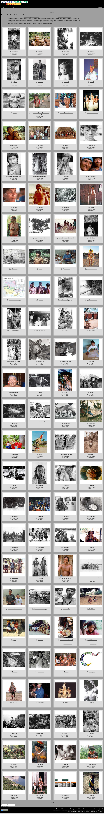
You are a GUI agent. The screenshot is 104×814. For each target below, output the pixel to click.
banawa (66, 207)
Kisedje (92, 702)
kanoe (92, 547)
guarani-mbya (66, 361)
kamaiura (15, 547)
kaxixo (66, 672)
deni (40, 269)
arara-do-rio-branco (66, 113)
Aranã (92, 82)
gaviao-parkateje (15, 330)
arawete (14, 145)
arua (66, 145)
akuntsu (40, 51)
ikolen (66, 392)
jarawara (15, 454)
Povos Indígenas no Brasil (31, 17)
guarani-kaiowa (41, 361)
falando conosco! (47, 23)
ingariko (14, 423)
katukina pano (93, 644)
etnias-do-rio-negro (15, 300)
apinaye (40, 82)
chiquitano (92, 238)
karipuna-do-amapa (40, 609)
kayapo (15, 702)
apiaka (15, 82)
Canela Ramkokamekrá (66, 238)
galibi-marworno (92, 300)
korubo (40, 733)
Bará (92, 207)
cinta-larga (14, 269)
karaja (41, 578)
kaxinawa (41, 672)
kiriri (66, 702)
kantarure (15, 578)
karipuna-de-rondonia (15, 609)
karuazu (40, 640)
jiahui (92, 454)
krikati (15, 764)
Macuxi (92, 795)
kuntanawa (92, 764)
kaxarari (14, 672)
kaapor (40, 485)
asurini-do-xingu (40, 176)
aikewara (15, 51)
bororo (15, 238)
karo (14, 640)
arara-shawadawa (92, 113)
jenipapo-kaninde (66, 454)
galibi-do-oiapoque (66, 300)
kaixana (40, 516)
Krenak (92, 733)
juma (14, 485)
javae (40, 454)
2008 (91, 581)
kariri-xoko (66, 609)
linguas (66, 795)
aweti (15, 207)
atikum (66, 176)
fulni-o (41, 300)
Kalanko (66, 516)
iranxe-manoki (66, 423)
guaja (66, 330)
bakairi (40, 207)
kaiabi (92, 485)
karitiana (92, 609)
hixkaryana (14, 392)
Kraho (66, 733)
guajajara (92, 330)
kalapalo (92, 516)
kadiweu (66, 485)
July (93, 581)
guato (92, 361)
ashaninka (92, 145)
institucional (41, 422)
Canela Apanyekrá (40, 238)
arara (15, 113)
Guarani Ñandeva (14, 361)
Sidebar (100, 7)
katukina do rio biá (68, 644)
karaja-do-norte (66, 578)
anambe (66, 51)
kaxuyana (92, 672)
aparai (92, 51)
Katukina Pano (92, 640)
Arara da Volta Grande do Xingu (41, 113)
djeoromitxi (66, 269)
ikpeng (92, 392)
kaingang (15, 516)
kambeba (41, 547)
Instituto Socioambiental (64, 17)
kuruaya (14, 795)
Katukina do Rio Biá (66, 640)
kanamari (66, 547)
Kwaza (41, 795)
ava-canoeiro (92, 176)
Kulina (66, 764)
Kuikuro (40, 764)
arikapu (40, 145)
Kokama (14, 733)
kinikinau (41, 702)
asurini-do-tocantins (14, 176)
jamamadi (92, 423)
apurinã (66, 82)
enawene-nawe (92, 269)
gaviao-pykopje (41, 330)
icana (40, 392)
